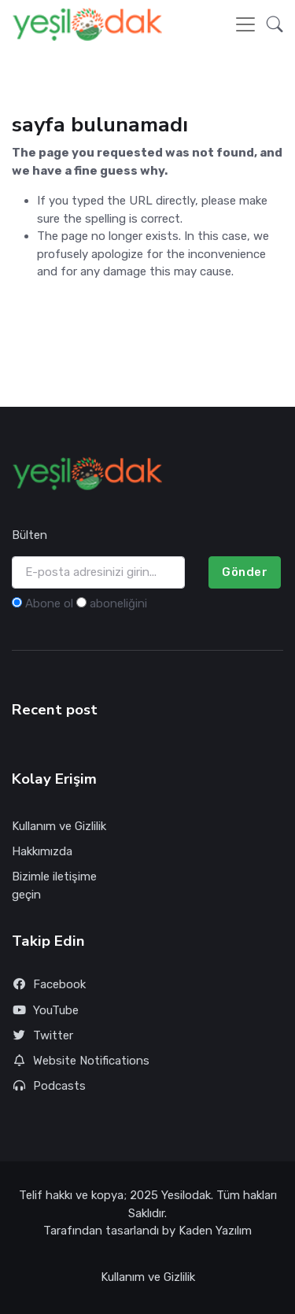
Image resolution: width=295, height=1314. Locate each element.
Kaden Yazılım (215, 1231)
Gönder (244, 572)
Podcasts (49, 1086)
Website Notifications (80, 1061)
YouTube (45, 1010)
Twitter (42, 1035)
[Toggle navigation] (245, 24)
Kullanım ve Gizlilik (59, 826)
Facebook (49, 984)
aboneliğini (118, 603)
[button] (270, 24)
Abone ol (49, 603)
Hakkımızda (42, 851)
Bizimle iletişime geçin (54, 885)
